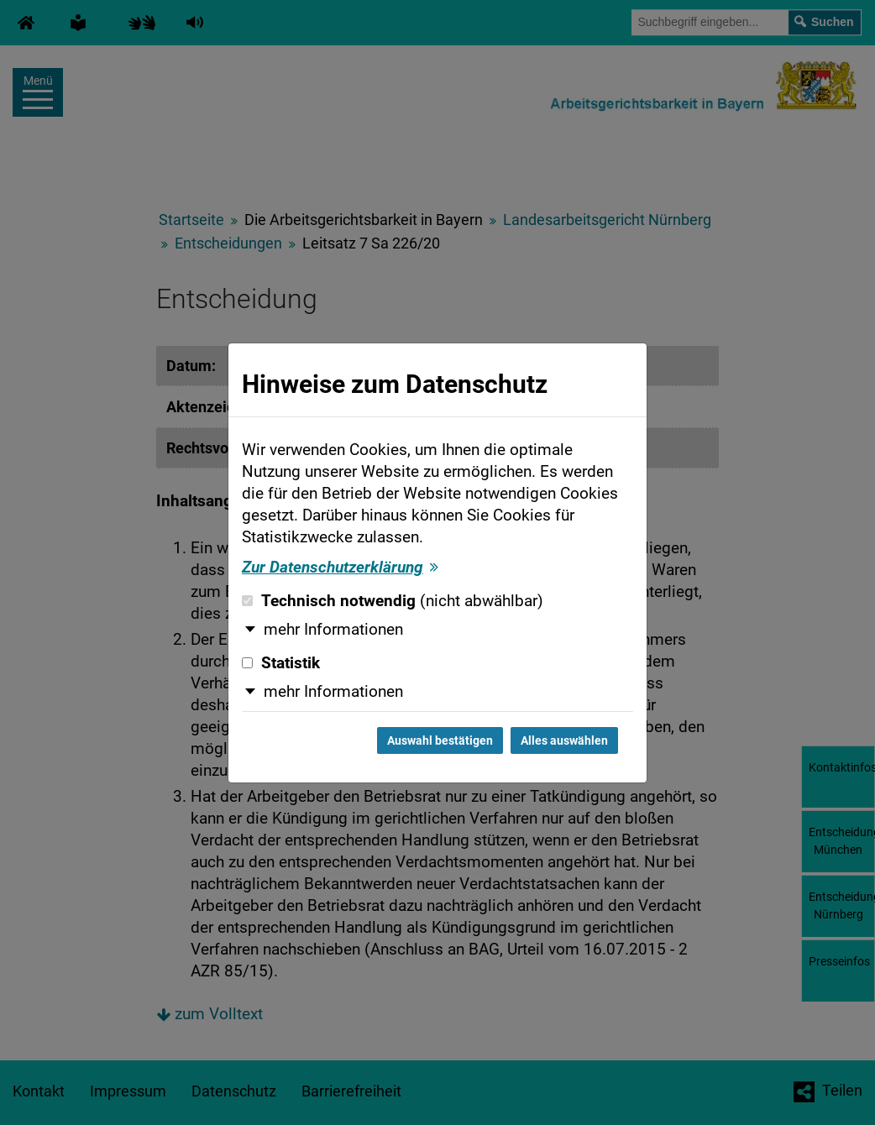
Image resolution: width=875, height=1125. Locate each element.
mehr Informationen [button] (333, 629)
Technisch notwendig (392, 601)
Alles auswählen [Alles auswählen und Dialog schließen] (564, 740)
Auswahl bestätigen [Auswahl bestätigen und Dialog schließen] (440, 740)
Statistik (281, 663)
